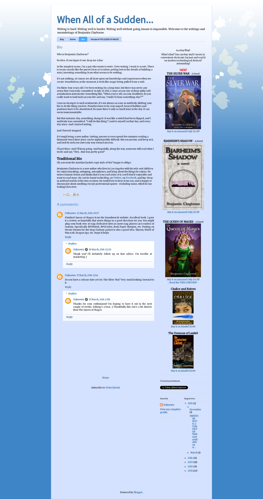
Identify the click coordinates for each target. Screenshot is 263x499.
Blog (62, 39)
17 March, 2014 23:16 (99, 299)
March (194, 452)
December (195, 409)
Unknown (70, 213)
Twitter (117, 177)
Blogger (138, 492)
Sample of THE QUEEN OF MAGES (105, 39)
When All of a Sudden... (105, 19)
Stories (72, 39)
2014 (190, 458)
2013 (190, 462)
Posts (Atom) (113, 387)
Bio (83, 39)
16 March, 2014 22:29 (100, 249)
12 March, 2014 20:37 (88, 213)
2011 (190, 470)
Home (105, 377)
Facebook (131, 177)
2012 (190, 466)
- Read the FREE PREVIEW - (183, 282)
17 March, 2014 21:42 (87, 275)
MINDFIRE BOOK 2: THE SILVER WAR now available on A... (194, 432)
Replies (72, 243)
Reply (68, 237)
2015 (190, 403)
